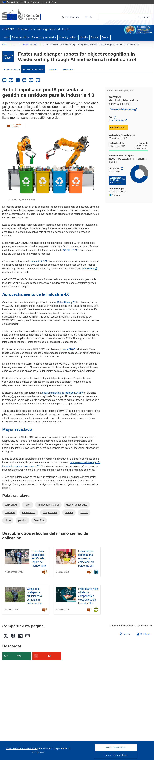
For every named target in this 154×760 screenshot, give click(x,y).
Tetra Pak (39, 520)
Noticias (84, 37)
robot (27, 504)
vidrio (8, 520)
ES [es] (18, 80)
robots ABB (66, 349)
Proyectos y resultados (44, 37)
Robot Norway (65, 302)
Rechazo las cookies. (116, 755)
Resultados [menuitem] (67, 69)
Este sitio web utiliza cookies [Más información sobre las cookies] (21, 748)
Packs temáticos (20, 37)
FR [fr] (24, 80)
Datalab (95, 37)
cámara (69, 512)
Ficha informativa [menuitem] (12, 69)
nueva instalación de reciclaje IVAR (61, 393)
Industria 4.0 (38, 261)
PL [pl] (38, 80)
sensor (84, 512)
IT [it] (31, 80)
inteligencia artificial (48, 504)
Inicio (6, 37)
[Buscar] (144, 17)
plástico (22, 520)
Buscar (105, 37)
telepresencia (50, 512)
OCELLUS (69, 250)
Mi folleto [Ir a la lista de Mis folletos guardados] (143, 634)
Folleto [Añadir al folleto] (125, 633)
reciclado (10, 512)
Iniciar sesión (70, 17)
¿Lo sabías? (49, 2)
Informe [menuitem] (52, 69)
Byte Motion (88, 268)
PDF (49, 656)
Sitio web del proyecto (122, 109)
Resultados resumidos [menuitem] (33, 69)
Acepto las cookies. (116, 747)
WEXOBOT (11, 504)
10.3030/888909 (116, 120)
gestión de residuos (76, 504)
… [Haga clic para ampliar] (15, 44)
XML (19, 656)
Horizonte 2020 (30, 44)
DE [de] (4, 80)
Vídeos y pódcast (68, 37)
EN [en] (11, 80)
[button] (88, 17)
